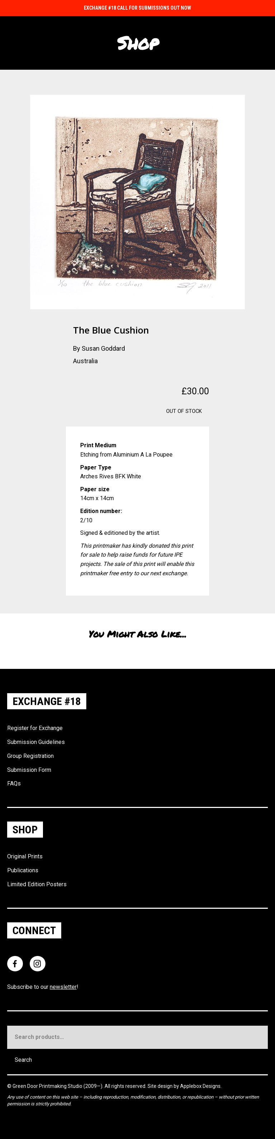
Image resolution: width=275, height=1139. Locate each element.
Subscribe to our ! (42, 986)
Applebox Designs (200, 1086)
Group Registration (30, 756)
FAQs (14, 783)
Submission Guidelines (36, 742)
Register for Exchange (35, 728)
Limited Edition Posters (37, 884)
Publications (22, 870)
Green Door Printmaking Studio (48, 1086)
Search (23, 1059)
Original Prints (25, 856)
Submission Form (29, 769)
